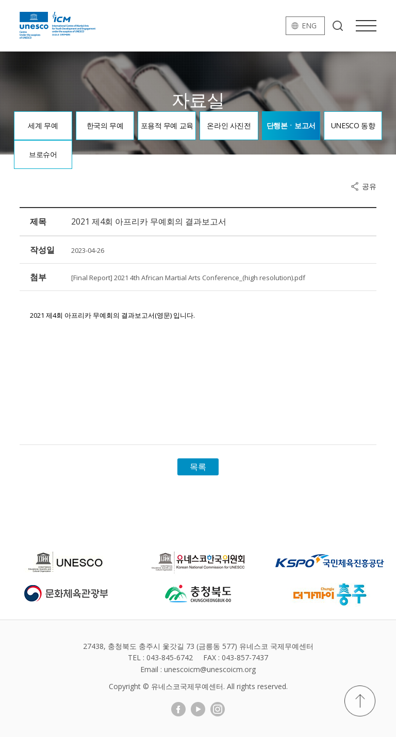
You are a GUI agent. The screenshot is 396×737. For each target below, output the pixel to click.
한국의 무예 (105, 125)
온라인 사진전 (229, 125)
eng (309, 25)
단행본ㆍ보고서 (291, 125)
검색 (337, 25)
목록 (198, 466)
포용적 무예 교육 (167, 125)
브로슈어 (43, 154)
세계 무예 (43, 125)
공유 (369, 186)
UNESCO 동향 (353, 125)
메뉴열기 (366, 25)
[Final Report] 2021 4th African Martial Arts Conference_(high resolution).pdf (188, 277)
